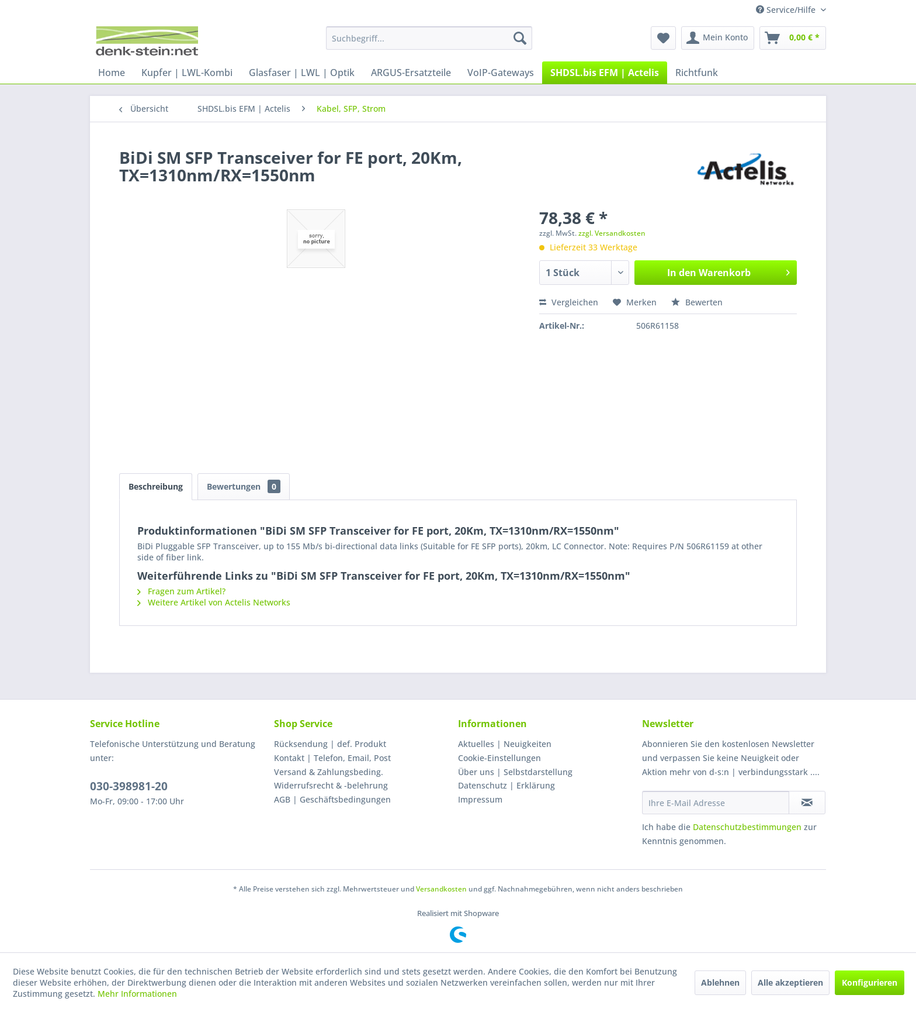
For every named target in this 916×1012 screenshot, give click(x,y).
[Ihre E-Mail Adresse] (715, 802)
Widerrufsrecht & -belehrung (331, 785)
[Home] (111, 72)
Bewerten (697, 302)
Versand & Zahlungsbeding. (328, 771)
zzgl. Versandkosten (612, 233)
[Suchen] (520, 38)
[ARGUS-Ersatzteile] (411, 72)
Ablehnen (720, 982)
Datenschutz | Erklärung (506, 785)
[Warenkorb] (792, 38)
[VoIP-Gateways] (500, 72)
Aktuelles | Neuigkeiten (504, 743)
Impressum (480, 799)
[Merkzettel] (663, 38)
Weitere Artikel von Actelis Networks (213, 602)
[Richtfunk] (696, 72)
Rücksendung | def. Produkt (330, 743)
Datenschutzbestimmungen (747, 826)
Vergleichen (568, 302)
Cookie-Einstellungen (499, 757)
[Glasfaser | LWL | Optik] (302, 72)
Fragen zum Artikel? (181, 591)
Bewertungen (243, 486)
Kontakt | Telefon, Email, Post (332, 757)
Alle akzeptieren (790, 982)
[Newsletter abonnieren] (807, 802)
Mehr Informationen (137, 993)
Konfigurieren (869, 982)
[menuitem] (429, 38)
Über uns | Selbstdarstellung (515, 771)
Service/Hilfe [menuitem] (787, 9)
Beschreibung (156, 486)
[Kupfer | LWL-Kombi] (187, 72)
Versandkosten (441, 889)
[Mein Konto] (717, 38)
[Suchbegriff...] (429, 38)
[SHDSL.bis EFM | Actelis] (604, 72)
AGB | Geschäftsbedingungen (332, 799)
